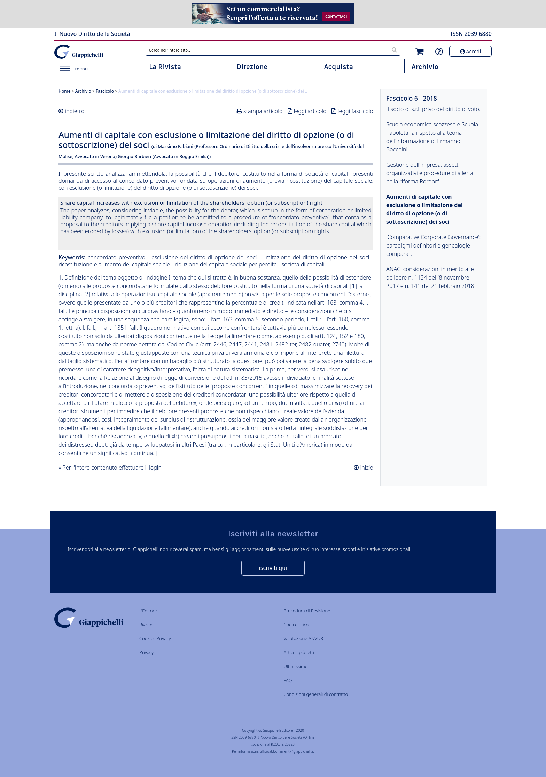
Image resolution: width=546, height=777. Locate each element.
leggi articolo (310, 111)
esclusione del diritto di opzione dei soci (204, 257)
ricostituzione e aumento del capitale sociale (114, 264)
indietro (74, 111)
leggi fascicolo (355, 111)
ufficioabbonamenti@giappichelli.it (287, 751)
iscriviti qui (273, 568)
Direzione (251, 67)
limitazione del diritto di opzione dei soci (316, 257)
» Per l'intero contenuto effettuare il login (110, 467)
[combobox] (273, 50)
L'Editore (148, 610)
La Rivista (165, 67)
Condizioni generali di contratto (315, 694)
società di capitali (303, 264)
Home (64, 91)
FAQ (287, 680)
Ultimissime (295, 666)
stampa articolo (262, 111)
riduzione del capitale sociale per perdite (226, 264)
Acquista (338, 67)
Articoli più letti (298, 652)
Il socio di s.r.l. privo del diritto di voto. (433, 109)
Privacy (146, 652)
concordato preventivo (116, 257)
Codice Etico (296, 624)
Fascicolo (105, 91)
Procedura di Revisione (306, 610)
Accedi (470, 51)
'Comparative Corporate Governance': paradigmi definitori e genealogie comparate (433, 245)
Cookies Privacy (155, 638)
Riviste (146, 624)
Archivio (425, 67)
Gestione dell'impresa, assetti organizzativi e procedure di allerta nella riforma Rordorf (429, 173)
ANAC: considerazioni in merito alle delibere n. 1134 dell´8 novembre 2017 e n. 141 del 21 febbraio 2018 (430, 277)
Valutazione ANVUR (303, 638)
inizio (366, 467)
